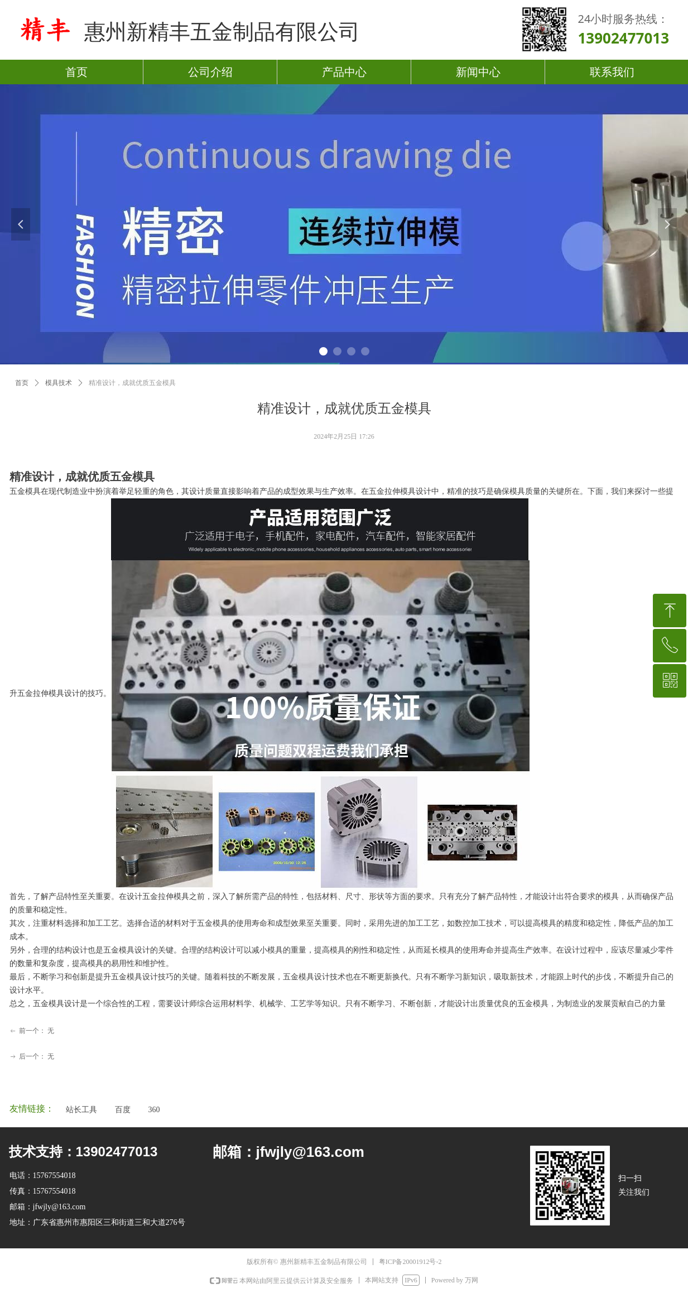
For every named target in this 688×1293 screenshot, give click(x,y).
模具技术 (58, 383)
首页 (21, 383)
